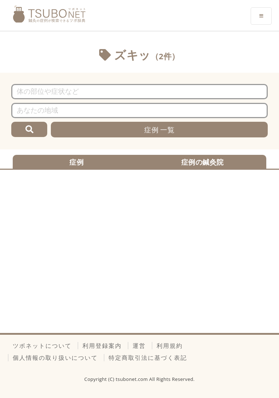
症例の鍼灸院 (202, 162)
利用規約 (170, 346)
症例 (76, 162)
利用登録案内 (102, 346)
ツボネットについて (42, 346)
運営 (139, 346)
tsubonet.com (132, 379)
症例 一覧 (159, 129)
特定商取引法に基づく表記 (148, 358)
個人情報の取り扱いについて (55, 358)
